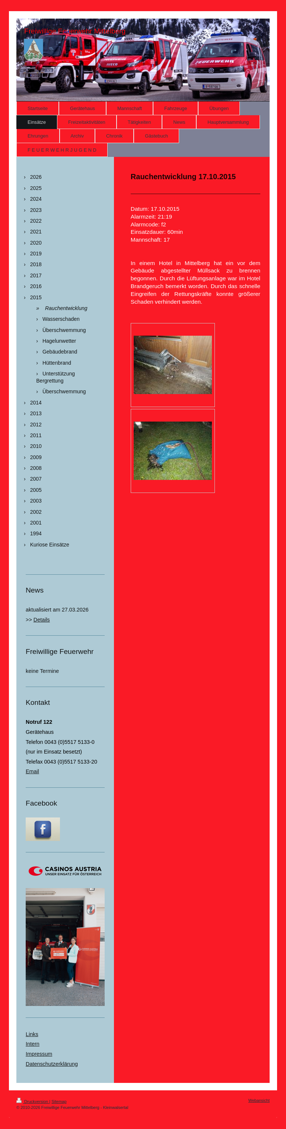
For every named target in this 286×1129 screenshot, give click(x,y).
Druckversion (32, 1101)
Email (32, 771)
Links (32, 1034)
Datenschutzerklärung (52, 1064)
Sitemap (58, 1101)
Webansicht (259, 1100)
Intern (32, 1044)
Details (42, 620)
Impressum (39, 1054)
